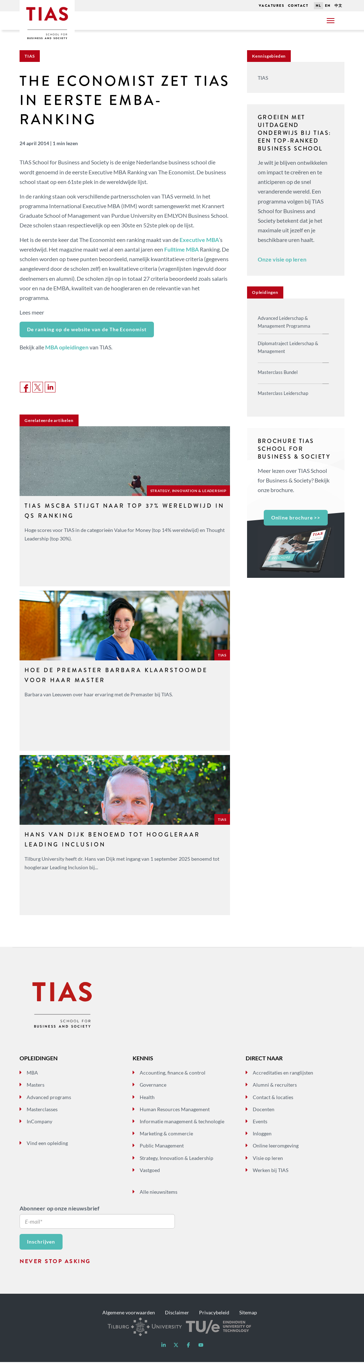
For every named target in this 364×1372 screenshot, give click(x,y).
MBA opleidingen (67, 347)
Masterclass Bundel (278, 372)
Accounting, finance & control (172, 1083)
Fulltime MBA (181, 249)
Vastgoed (150, 1180)
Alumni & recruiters (275, 1095)
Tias (39, 10)
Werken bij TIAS (270, 1180)
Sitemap (248, 1322)
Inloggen (262, 1143)
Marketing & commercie (166, 1143)
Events (260, 1131)
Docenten (263, 1119)
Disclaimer (177, 1322)
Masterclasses (42, 1119)
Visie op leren (268, 1168)
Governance (153, 1095)
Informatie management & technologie (182, 1131)
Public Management (162, 1155)
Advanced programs (49, 1107)
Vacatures (271, 5)
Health (147, 1107)
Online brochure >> (296, 517)
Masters (35, 1095)
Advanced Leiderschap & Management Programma (284, 322)
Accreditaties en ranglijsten (283, 1083)
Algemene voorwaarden (128, 1322)
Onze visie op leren (282, 259)
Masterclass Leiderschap (283, 393)
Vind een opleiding (47, 1153)
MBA (32, 1083)
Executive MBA (199, 239)
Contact (298, 5)
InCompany (39, 1131)
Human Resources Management (175, 1119)
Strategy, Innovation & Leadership (176, 1168)
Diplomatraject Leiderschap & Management (288, 347)
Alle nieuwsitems (158, 1202)
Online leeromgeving (276, 1155)
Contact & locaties (273, 1107)
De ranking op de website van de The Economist (86, 329)
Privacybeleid (214, 1322)
